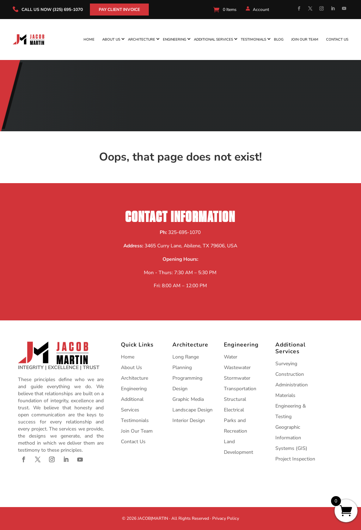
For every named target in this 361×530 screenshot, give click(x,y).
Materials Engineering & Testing (290, 406)
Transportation (240, 388)
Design (180, 388)
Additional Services (213, 39)
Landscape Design (192, 409)
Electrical (234, 409)
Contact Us (337, 39)
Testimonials (253, 39)
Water (230, 357)
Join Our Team (304, 39)
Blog (278, 39)
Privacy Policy (225, 518)
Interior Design (188, 420)
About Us (111, 39)
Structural (235, 399)
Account (261, 9)
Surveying (286, 363)
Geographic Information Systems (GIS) (291, 438)
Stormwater (237, 378)
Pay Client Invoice (119, 9)
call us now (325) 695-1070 (52, 9)
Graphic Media (188, 399)
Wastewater (237, 367)
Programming (187, 378)
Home (89, 39)
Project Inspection (295, 459)
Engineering (174, 39)
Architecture (141, 39)
